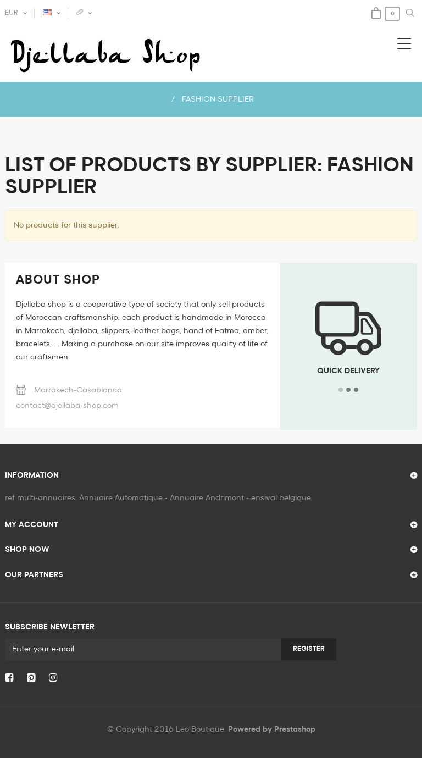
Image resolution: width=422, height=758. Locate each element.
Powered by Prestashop (271, 729)
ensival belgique (281, 498)
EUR (11, 13)
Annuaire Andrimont (207, 498)
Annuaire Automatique (121, 498)
